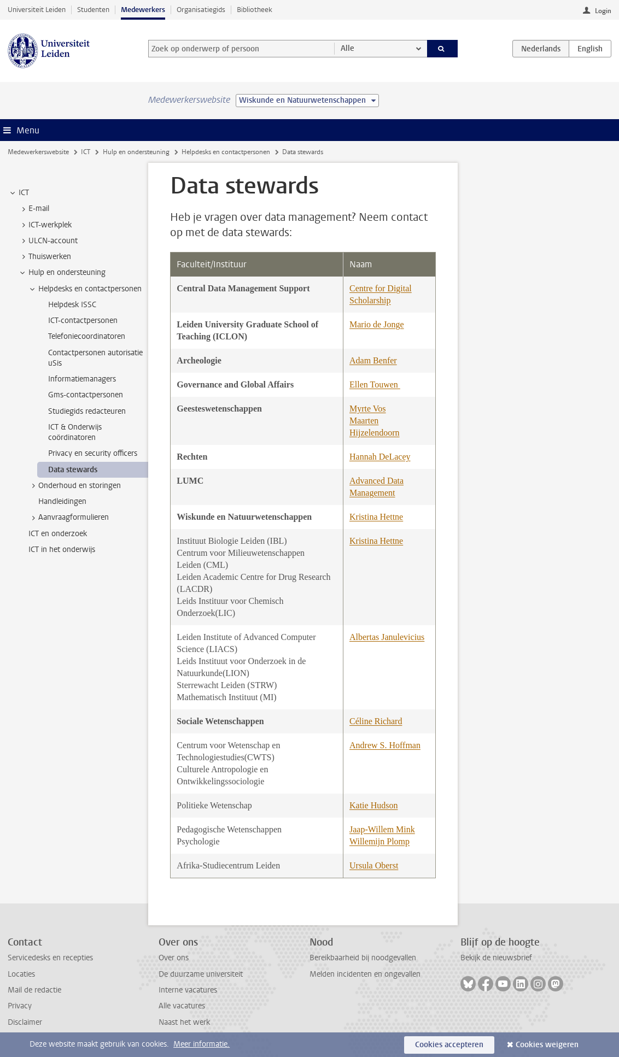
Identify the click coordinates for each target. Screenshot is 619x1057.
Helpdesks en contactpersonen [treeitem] (85, 289)
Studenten (93, 9)
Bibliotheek (254, 9)
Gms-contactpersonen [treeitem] (85, 395)
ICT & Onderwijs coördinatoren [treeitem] (75, 432)
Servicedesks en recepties (50, 958)
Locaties (21, 974)
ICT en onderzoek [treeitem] (57, 533)
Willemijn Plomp (379, 841)
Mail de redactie (34, 990)
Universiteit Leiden (37, 9)
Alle (347, 48)
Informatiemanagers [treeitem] (82, 379)
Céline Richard (375, 721)
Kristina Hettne (376, 516)
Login (603, 11)
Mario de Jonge (376, 324)
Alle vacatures (182, 1006)
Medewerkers (143, 9)
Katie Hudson (373, 805)
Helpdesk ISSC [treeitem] (72, 305)
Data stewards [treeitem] (72, 470)
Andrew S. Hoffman (385, 745)
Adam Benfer (373, 360)
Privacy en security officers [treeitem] (92, 453)
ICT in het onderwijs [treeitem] (61, 549)
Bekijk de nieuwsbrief (496, 958)
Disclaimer (25, 1022)
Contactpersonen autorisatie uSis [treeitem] (95, 358)
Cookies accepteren (449, 1045)
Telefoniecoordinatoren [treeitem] (86, 336)
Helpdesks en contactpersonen (226, 152)
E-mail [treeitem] (33, 208)
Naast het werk (184, 1022)
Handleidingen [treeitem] (62, 501)
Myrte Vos (367, 408)
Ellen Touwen (374, 384)
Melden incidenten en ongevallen (365, 974)
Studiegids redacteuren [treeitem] (87, 411)
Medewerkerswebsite (38, 152)
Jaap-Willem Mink (382, 829)
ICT (85, 152)
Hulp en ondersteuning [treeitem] (62, 272)
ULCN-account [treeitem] (48, 241)
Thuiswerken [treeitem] (44, 256)
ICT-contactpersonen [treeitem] (83, 320)
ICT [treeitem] (18, 192)
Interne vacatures (188, 990)
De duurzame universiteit (201, 974)
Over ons (174, 958)
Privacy (20, 1006)
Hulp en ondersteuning (136, 152)
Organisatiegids (201, 9)
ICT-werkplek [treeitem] (45, 225)
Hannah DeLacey (380, 456)
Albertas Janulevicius (386, 637)
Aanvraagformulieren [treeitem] (68, 517)
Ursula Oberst (373, 865)
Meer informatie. (201, 1044)
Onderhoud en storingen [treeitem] (74, 485)
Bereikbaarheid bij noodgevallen (363, 958)
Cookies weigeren (547, 1045)
